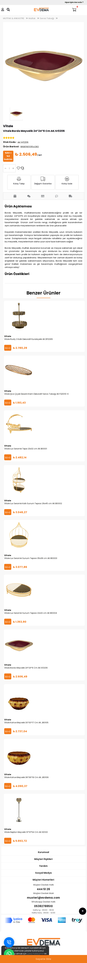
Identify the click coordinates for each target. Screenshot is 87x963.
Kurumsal (43, 852)
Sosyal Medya (43, 872)
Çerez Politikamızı (35, 953)
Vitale (8, 126)
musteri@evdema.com (43, 897)
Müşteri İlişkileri (43, 859)
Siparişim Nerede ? (74, 2)
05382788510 (43, 906)
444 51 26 (43, 889)
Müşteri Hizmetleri (43, 879)
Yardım (43, 866)
